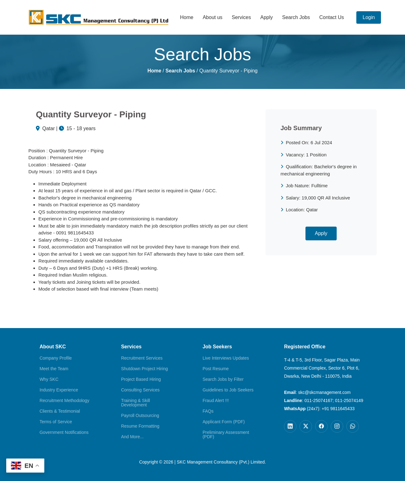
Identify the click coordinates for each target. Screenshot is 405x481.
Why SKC (49, 379)
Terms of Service (56, 422)
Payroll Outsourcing (140, 415)
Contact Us (331, 17)
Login (369, 17)
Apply (266, 17)
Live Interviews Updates (225, 358)
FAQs (207, 411)
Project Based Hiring (141, 379)
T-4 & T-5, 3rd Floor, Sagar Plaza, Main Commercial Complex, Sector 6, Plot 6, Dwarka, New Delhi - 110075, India (322, 368)
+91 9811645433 (338, 408)
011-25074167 (319, 400)
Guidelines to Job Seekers (227, 390)
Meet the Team (54, 368)
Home (186, 17)
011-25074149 (349, 400)
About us (212, 17)
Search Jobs (296, 17)
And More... (132, 436)
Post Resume (215, 368)
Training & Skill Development (135, 402)
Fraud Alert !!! (215, 400)
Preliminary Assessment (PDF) (225, 434)
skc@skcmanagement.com (324, 392)
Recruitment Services (142, 358)
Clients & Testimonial (60, 411)
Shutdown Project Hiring (144, 368)
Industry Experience (59, 390)
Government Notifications (64, 432)
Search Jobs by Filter (223, 379)
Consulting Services (140, 390)
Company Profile (56, 358)
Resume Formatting (140, 426)
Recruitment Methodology (65, 400)
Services (241, 17)
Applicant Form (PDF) (223, 422)
